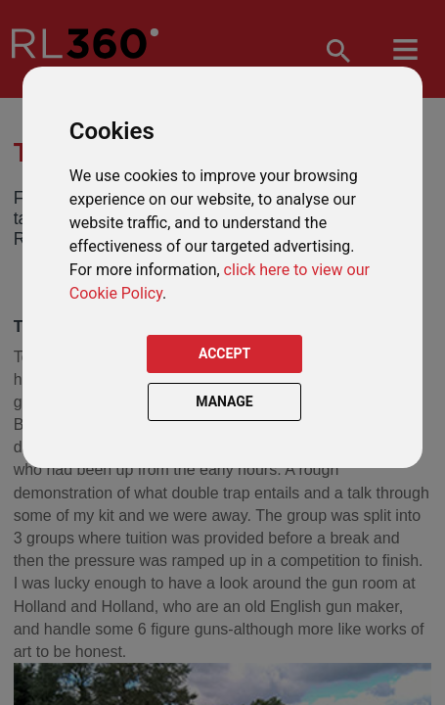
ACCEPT (224, 353)
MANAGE (224, 401)
